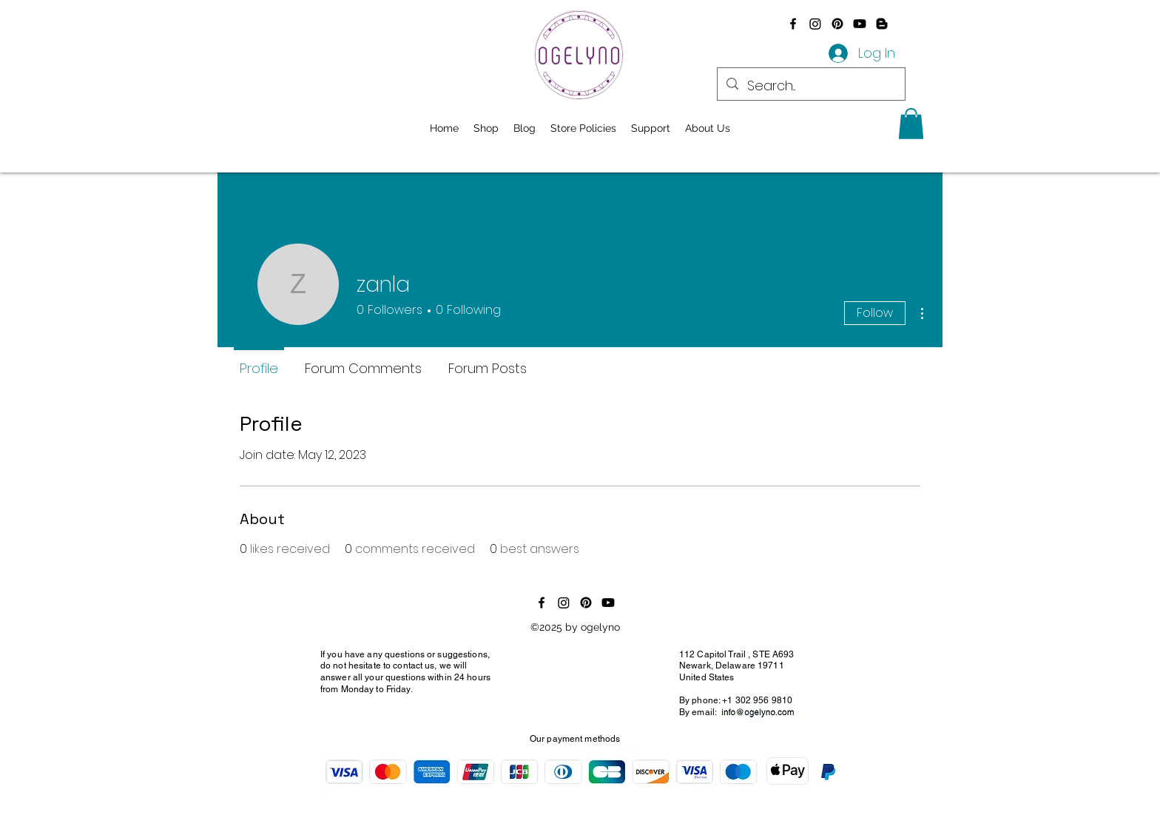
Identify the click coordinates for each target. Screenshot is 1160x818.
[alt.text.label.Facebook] (793, 23)
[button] (911, 123)
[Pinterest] (837, 23)
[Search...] (810, 86)
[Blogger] (881, 23)
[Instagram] (815, 23)
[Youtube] (859, 23)
